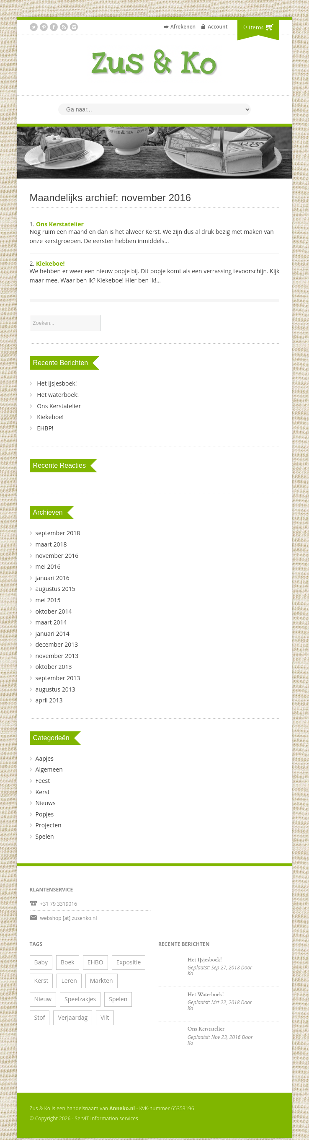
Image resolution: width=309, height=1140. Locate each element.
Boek (68, 962)
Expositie (128, 962)
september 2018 (58, 533)
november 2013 (57, 656)
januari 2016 (53, 578)
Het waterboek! (58, 395)
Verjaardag (73, 1017)
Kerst (43, 792)
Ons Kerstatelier (60, 224)
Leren (69, 981)
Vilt (104, 1017)
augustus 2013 (55, 689)
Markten (101, 981)
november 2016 (57, 556)
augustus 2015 (55, 589)
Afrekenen (183, 26)
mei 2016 (48, 566)
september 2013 (58, 678)
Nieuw (43, 999)
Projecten (49, 825)
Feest (43, 781)
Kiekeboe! (50, 263)
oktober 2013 (54, 667)
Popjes (45, 814)
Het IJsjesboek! (57, 383)
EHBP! (45, 428)
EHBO (95, 962)
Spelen (45, 836)
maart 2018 (51, 544)
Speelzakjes (80, 999)
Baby (41, 962)
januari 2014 (53, 633)
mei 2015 (48, 600)
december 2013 (57, 644)
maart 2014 (51, 622)
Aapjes (45, 758)
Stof (39, 1017)
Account (217, 26)
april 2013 (49, 700)
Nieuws (46, 803)
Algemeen (49, 769)
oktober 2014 (54, 611)
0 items (253, 27)
